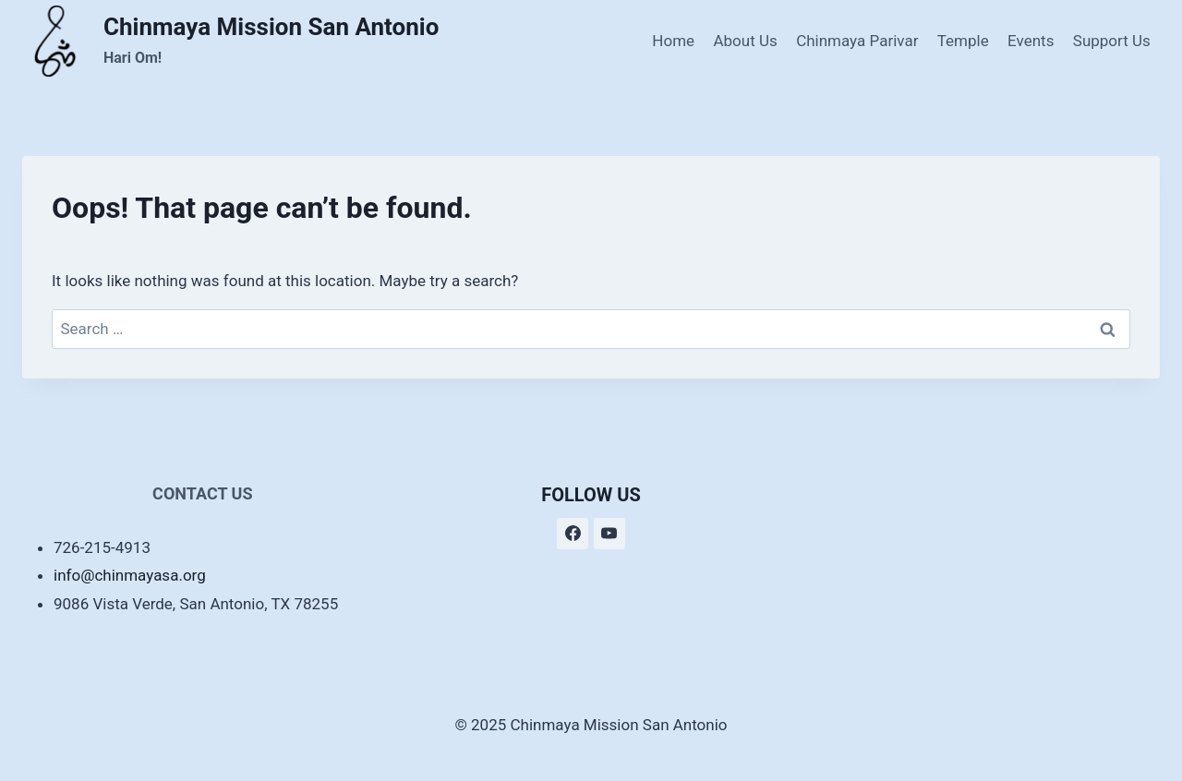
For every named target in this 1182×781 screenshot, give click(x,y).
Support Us (1112, 40)
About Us (745, 40)
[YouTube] (609, 533)
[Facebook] (572, 533)
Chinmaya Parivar (857, 40)
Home (673, 40)
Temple (963, 40)
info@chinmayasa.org (130, 575)
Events (1030, 40)
